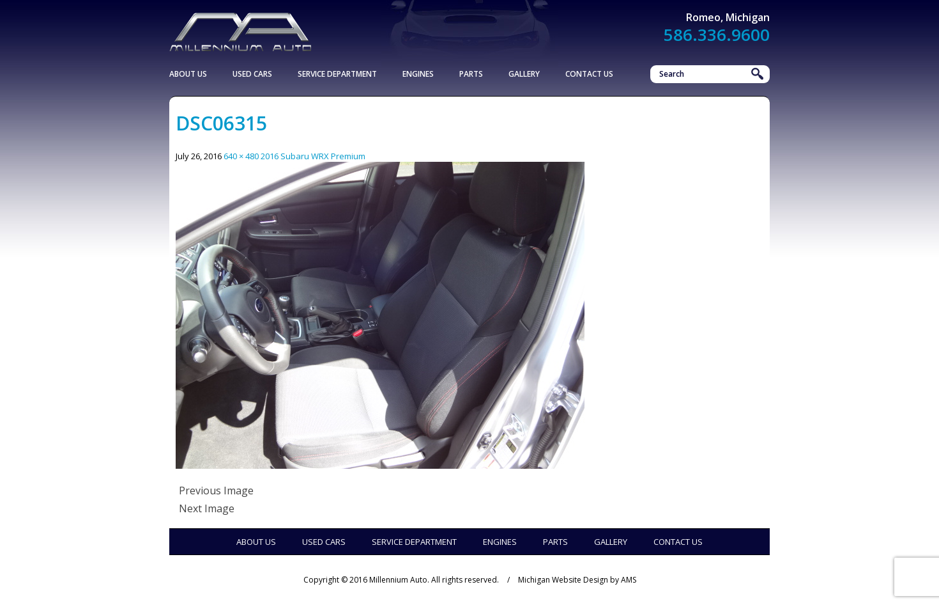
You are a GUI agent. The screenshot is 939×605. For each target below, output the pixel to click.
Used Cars (252, 73)
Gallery (524, 73)
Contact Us (589, 73)
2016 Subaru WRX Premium (313, 156)
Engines (418, 73)
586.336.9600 (717, 34)
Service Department (337, 73)
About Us (188, 73)
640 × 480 (241, 156)
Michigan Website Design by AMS (577, 579)
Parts (471, 73)
